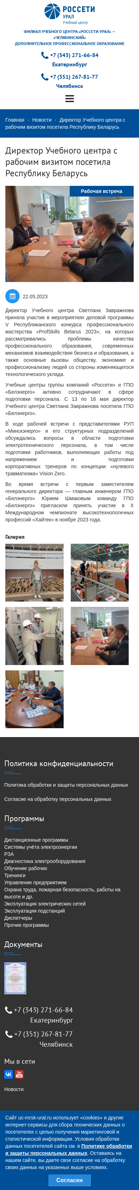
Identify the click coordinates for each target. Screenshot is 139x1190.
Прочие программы (26, 925)
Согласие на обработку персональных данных (57, 799)
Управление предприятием (35, 882)
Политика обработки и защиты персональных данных (66, 785)
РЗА (9, 854)
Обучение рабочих (25, 868)
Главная (14, 120)
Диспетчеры (18, 918)
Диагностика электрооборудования (44, 861)
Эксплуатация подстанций (34, 911)
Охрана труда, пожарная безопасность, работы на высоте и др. (62, 893)
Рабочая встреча (101, 191)
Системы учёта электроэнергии (40, 847)
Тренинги (15, 875)
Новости (42, 120)
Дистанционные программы (36, 840)
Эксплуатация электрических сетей (45, 904)
